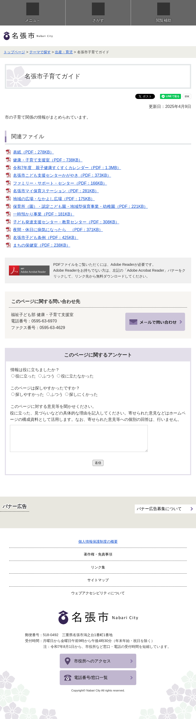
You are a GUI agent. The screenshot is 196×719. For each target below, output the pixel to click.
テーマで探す (40, 52)
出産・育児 (64, 52)
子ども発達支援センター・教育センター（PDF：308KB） (66, 222)
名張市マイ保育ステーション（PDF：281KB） (56, 191)
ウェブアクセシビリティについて (98, 593)
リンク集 (98, 567)
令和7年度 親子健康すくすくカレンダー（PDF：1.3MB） (67, 168)
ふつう (48, 376)
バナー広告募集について (159, 509)
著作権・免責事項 (98, 554)
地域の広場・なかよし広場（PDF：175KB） (54, 199)
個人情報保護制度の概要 (98, 541)
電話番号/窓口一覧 (91, 677)
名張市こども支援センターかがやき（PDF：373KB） (62, 175)
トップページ (14, 52)
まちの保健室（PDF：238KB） (41, 245)
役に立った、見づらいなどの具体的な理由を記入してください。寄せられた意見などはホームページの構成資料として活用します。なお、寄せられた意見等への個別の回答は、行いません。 (98, 416)
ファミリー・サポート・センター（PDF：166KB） (60, 183)
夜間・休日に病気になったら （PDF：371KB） (58, 230)
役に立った (25, 376)
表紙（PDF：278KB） (33, 152)
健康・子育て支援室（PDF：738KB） (47, 160)
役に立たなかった (77, 376)
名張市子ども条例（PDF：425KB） (45, 237)
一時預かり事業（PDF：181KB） (43, 214)
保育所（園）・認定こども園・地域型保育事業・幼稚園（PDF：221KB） (80, 206)
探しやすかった (29, 394)
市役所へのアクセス (92, 661)
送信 (98, 463)
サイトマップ (98, 580)
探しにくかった (83, 394)
